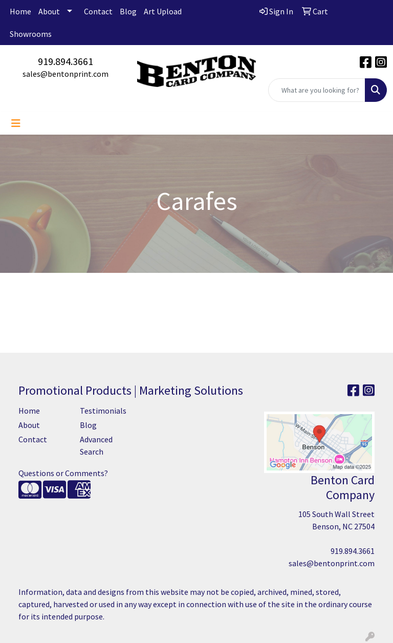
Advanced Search (96, 445)
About (49, 11)
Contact (98, 11)
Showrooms (31, 34)
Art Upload (163, 11)
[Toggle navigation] (16, 123)
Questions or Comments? (63, 473)
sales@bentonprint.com (65, 74)
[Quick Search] (316, 90)
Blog (128, 11)
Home (20, 11)
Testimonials (103, 410)
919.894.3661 (65, 61)
